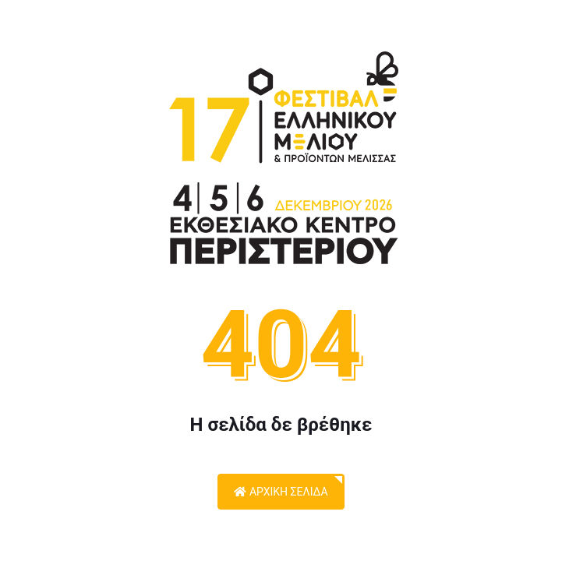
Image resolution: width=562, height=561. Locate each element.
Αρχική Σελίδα (280, 491)
